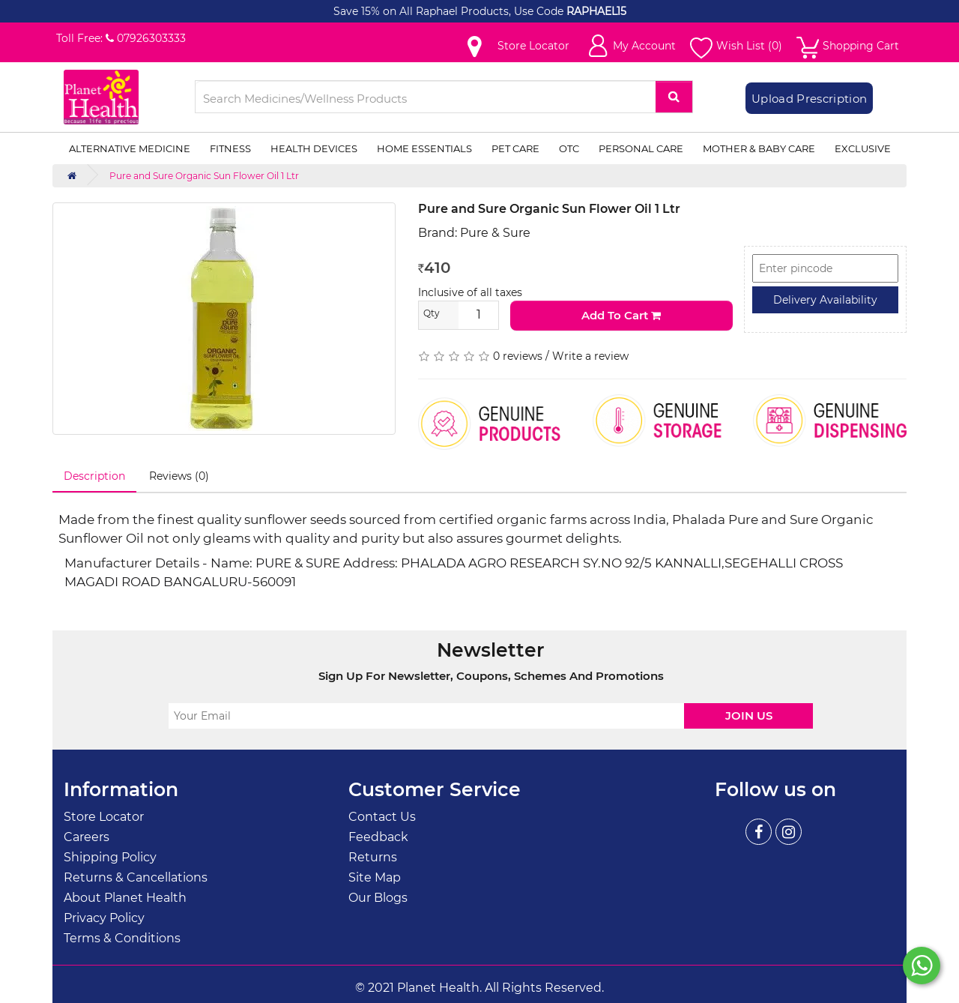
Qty (431, 313)
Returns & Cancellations (136, 877)
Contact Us (382, 817)
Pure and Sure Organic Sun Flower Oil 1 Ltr (204, 175)
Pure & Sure (495, 233)
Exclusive (863, 148)
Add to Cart (621, 315)
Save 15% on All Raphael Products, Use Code (449, 11)
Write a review (590, 356)
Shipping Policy (110, 857)
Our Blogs (378, 898)
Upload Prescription (809, 98)
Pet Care (515, 148)
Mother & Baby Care (759, 148)
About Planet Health (125, 898)
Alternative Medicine (129, 148)
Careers (86, 837)
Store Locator (104, 817)
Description (94, 476)
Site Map (374, 877)
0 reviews (517, 356)
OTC (569, 148)
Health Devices (313, 148)
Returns (372, 857)
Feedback (378, 837)
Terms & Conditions (122, 938)
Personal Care (641, 148)
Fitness (230, 148)
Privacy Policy (104, 918)
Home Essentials (424, 148)
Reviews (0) (179, 476)
